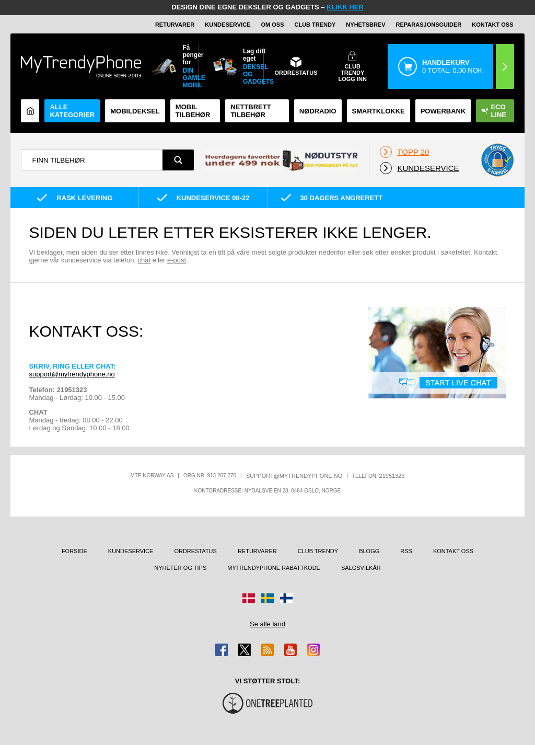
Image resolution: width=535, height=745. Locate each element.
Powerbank (443, 111)
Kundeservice (227, 24)
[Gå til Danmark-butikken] (248, 598)
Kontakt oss (492, 24)
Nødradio (317, 111)
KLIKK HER (345, 7)
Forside (74, 551)
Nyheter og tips (180, 568)
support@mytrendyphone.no (71, 374)
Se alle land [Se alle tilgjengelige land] (267, 624)
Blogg (369, 551)
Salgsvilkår (361, 568)
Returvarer (174, 24)
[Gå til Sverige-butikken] (267, 598)
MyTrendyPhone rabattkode (273, 568)
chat (144, 260)
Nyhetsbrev (365, 24)
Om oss (272, 24)
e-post (176, 260)
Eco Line (493, 111)
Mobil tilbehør (193, 111)
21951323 (392, 476)
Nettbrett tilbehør (250, 111)
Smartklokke (378, 111)
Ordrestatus (195, 551)
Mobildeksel (135, 111)
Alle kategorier (72, 111)
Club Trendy (315, 24)
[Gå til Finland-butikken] (286, 598)
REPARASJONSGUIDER (429, 24)
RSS (406, 551)
